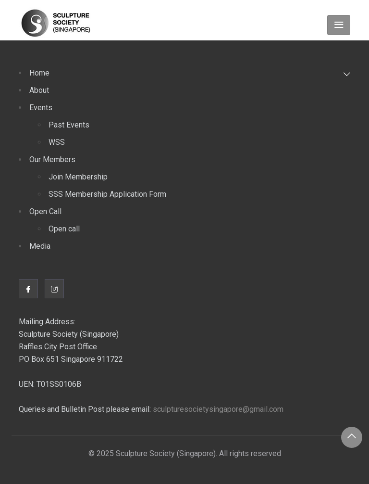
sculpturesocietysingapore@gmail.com (218, 409)
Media (39, 246)
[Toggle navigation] (338, 25)
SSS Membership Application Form (107, 194)
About (39, 90)
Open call (64, 228)
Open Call (45, 211)
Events (40, 107)
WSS (57, 142)
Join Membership (78, 176)
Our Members (52, 159)
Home (39, 72)
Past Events (69, 124)
